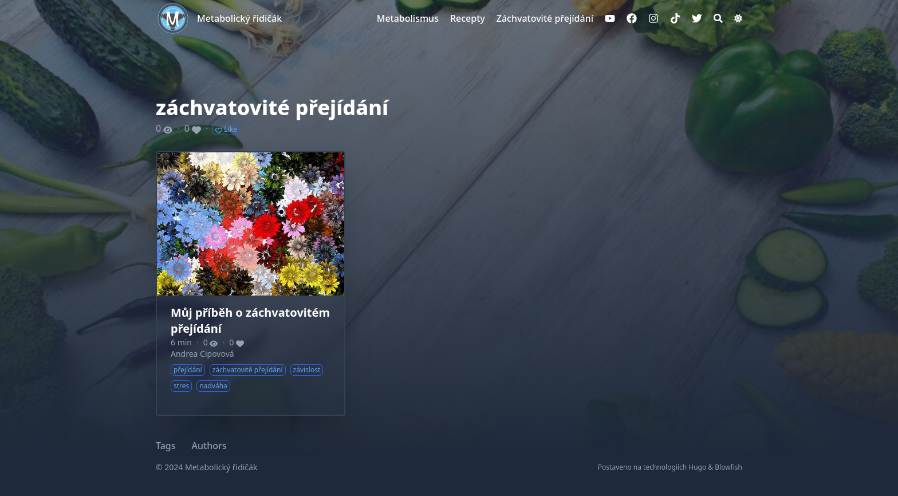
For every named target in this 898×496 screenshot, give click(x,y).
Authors (209, 445)
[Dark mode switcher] (738, 18)
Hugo (697, 467)
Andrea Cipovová (202, 353)
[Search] (718, 18)
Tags (166, 445)
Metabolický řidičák (239, 18)
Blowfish (728, 467)
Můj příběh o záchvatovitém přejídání (250, 320)
